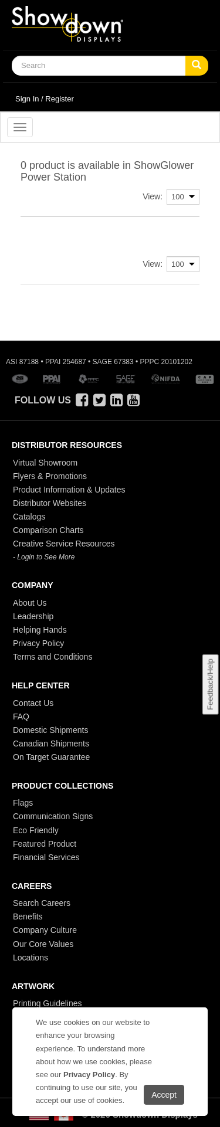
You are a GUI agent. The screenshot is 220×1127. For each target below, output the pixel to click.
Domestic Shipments (50, 730)
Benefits (28, 916)
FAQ (21, 716)
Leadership (33, 616)
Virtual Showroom (45, 462)
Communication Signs (53, 816)
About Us (30, 602)
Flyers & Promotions (50, 476)
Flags (23, 802)
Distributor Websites (49, 503)
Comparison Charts (48, 530)
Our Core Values (43, 944)
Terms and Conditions (52, 656)
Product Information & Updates (69, 489)
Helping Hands (40, 629)
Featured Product (44, 843)
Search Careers (41, 903)
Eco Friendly (36, 830)
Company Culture (45, 930)
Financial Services (46, 857)
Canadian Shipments (51, 743)
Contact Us (33, 703)
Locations (30, 957)
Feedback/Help (209, 684)
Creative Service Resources (64, 543)
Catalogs (29, 516)
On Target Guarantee (51, 757)
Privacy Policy (38, 643)
